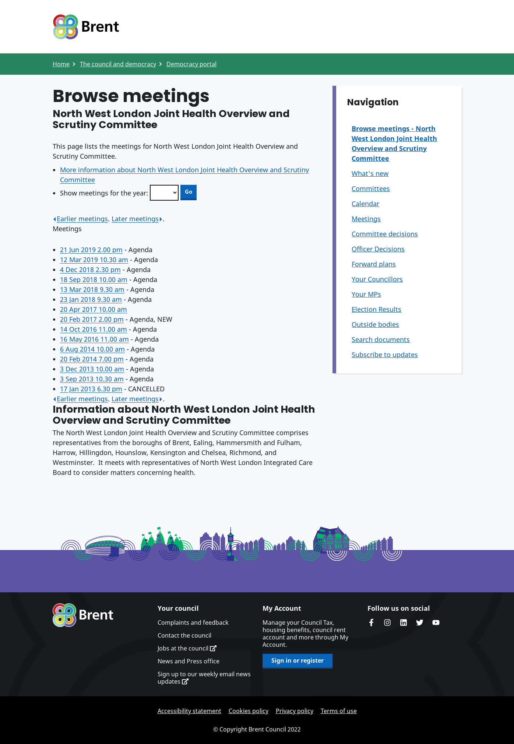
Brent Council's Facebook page (371, 622)
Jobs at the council (187, 648)
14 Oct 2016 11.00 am (93, 329)
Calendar (365, 203)
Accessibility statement (189, 711)
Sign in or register (297, 660)
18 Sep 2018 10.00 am (93, 279)
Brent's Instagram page (387, 622)
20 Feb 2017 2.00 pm (92, 319)
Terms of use (339, 711)
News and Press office (188, 661)
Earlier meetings (80, 218)
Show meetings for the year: (104, 192)
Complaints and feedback (193, 622)
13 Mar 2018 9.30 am (92, 289)
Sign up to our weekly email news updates (204, 677)
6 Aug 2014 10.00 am (92, 349)
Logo (86, 27)
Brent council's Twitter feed (419, 622)
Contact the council (184, 635)
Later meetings (137, 218)
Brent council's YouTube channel (436, 622)
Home (61, 64)
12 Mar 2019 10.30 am (94, 259)
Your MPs (366, 294)
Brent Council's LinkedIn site (403, 622)
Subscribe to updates (385, 354)
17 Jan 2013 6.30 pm (91, 388)
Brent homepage (83, 615)
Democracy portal (191, 64)
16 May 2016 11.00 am (94, 339)
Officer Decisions (378, 248)
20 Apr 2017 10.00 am (93, 309)
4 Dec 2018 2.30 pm (90, 269)
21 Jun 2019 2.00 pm (91, 249)
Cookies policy (248, 711)
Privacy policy (294, 711)
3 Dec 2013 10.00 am (92, 368)
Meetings (366, 218)
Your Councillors (377, 279)
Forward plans (374, 264)
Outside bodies (375, 324)
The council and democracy (118, 64)
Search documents (381, 339)
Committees (371, 188)
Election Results (376, 309)
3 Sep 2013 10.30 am (92, 378)
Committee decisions (385, 233)
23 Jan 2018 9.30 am (91, 299)
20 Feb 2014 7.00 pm (92, 359)
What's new (370, 173)
